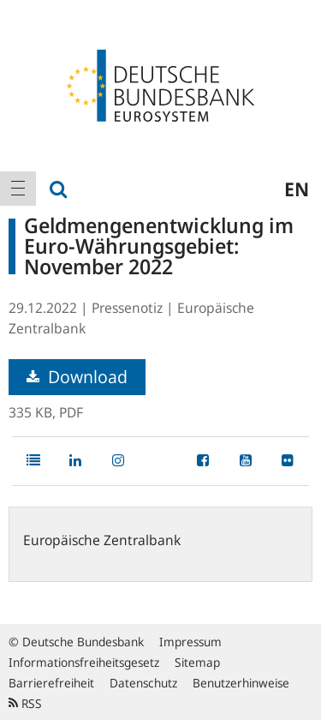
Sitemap (197, 662)
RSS (25, 703)
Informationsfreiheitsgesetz (84, 662)
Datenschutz (143, 683)
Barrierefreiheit (51, 683)
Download (77, 376)
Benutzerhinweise (241, 683)
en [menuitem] (296, 188)
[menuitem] (18, 188)
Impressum (190, 641)
